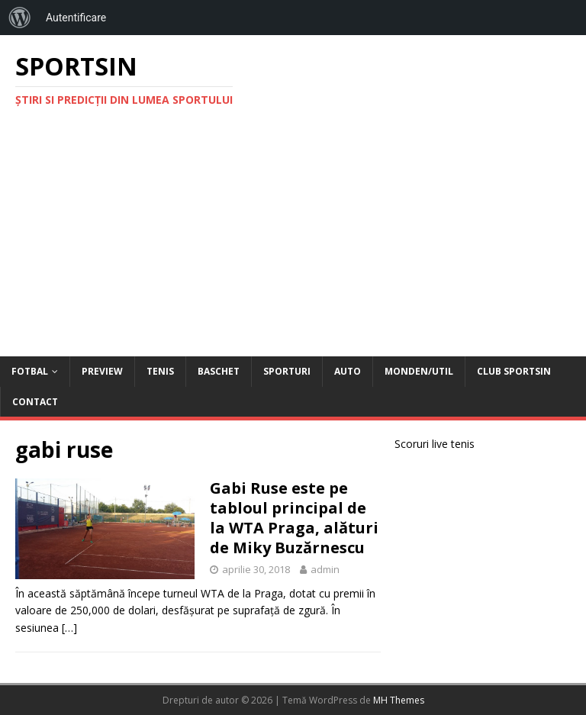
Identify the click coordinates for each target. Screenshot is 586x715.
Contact (35, 401)
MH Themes (398, 700)
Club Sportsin (514, 371)
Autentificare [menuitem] (76, 17)
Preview (102, 371)
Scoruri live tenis (434, 443)
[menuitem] (20, 17)
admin (325, 569)
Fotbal (29, 371)
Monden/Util (419, 371)
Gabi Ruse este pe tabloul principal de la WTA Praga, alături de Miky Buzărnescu (294, 518)
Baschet (219, 371)
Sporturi (287, 371)
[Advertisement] (293, 242)
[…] (69, 627)
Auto (347, 371)
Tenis (160, 371)
